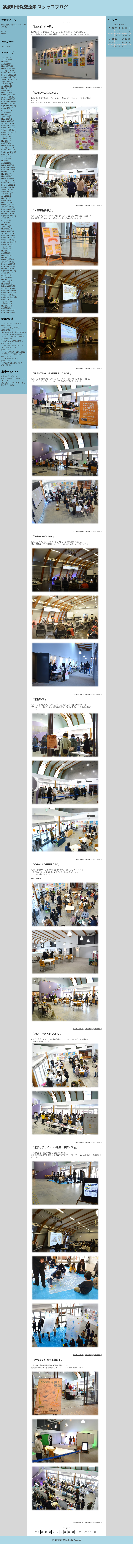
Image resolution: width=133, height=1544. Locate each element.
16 (42, 1532)
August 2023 (5, 134)
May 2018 (5, 251)
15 (38, 1532)
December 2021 (7, 167)
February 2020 (6, 205)
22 (65, 1532)
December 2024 (7, 99)
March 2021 (5, 176)
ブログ (3, 46)
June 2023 (5, 139)
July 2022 (4, 156)
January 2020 (6, 207)
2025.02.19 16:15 (78, 87)
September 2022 (7, 152)
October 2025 (6, 77)
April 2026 (5, 64)
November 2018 (7, 238)
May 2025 (5, 88)
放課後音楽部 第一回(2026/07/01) (13, 332)
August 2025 (5, 82)
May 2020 (5, 198)
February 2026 (6, 68)
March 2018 (5, 255)
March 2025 (5, 93)
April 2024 (5, 117)
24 (73, 1532)
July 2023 (4, 136)
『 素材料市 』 (39, 699)
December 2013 (7, 291)
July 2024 (4, 110)
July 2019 (4, 220)
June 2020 (5, 196)
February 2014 (6, 286)
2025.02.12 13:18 (78, 859)
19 (53, 1532)
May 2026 (5, 62)
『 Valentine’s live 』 (43, 536)
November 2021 (7, 169)
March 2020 (5, 203)
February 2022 (6, 165)
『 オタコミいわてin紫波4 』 (47, 1360)
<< (63, 23)
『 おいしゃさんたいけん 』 (46, 1034)
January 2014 (6, 288)
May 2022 (5, 161)
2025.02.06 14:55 (78, 1142)
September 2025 (7, 79)
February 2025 (6, 95)
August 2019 (5, 218)
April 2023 (5, 143)
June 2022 (5, 158)
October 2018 (6, 240)
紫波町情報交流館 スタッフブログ (35, 6)
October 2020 (6, 187)
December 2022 (7, 150)
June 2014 (5, 277)
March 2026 (5, 66)
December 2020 (7, 183)
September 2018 (7, 242)
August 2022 (5, 154)
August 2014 (5, 273)
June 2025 (5, 86)
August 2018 (5, 244)
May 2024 (5, 115)
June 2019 (5, 222)
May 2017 (5, 258)
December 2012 (7, 310)
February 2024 (6, 121)
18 (50, 1532)
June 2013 (5, 304)
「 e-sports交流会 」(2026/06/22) (13, 352)
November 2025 (7, 75)
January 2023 (6, 147)
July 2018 (4, 247)
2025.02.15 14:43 (78, 531)
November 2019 (7, 211)
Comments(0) (89, 87)
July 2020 (4, 194)
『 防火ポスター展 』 (43, 26)
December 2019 (7, 209)
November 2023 (7, 128)
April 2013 (5, 308)
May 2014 (5, 280)
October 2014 (6, 269)
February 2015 (6, 260)
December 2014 (7, 264)
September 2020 (7, 189)
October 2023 (6, 130)
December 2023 (7, 126)
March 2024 (5, 119)
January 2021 (6, 181)
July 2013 (4, 302)
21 (61, 1532)
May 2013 (5, 306)
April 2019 (5, 227)
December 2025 (7, 73)
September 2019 (7, 216)
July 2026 (4, 57)
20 (57, 1532)
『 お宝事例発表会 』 (43, 210)
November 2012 (7, 312)
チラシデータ (36, 879)
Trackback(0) (98, 87)
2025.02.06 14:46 (78, 1355)
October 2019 (6, 214)
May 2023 (5, 141)
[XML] (3, 33)
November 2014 (7, 266)
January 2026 (6, 71)
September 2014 (7, 271)
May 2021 (5, 174)
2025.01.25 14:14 (78, 1522)
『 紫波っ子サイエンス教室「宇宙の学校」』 (56, 1147)
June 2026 (5, 60)
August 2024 (5, 108)
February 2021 (6, 178)
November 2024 (7, 101)
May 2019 (5, 225)
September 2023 (7, 132)
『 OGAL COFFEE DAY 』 (46, 864)
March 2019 (5, 229)
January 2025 (6, 97)
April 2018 (5, 253)
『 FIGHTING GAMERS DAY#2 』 (51, 373)
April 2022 (5, 163)
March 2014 (5, 284)
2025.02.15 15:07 (78, 368)
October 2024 (6, 104)
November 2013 (7, 293)
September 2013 (7, 297)
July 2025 (4, 84)
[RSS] (3, 31)
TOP (66, 23)
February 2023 (6, 145)
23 (69, 1532)
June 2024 (5, 112)
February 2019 (6, 231)
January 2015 (6, 262)
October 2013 (6, 295)
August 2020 (5, 192)
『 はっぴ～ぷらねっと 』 (45, 92)
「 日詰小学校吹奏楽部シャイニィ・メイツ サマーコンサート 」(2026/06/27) (13, 337)
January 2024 (6, 123)
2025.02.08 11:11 (78, 1029)
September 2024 (7, 106)
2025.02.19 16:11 (78, 205)
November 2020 (7, 185)
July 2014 (4, 275)
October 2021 (6, 172)
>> (69, 23)
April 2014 (5, 282)
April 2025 (5, 90)
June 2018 (5, 249)
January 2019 (6, 233)
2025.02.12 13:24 (78, 694)
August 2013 (5, 299)
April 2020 (5, 200)
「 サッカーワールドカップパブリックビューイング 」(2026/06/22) (13, 348)
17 (46, 1532)
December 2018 (7, 236)
